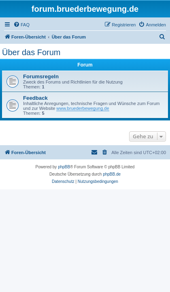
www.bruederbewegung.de (82, 108)
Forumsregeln (41, 76)
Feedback (35, 98)
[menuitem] (21, 25)
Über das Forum (31, 52)
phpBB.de (112, 174)
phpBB (64, 167)
